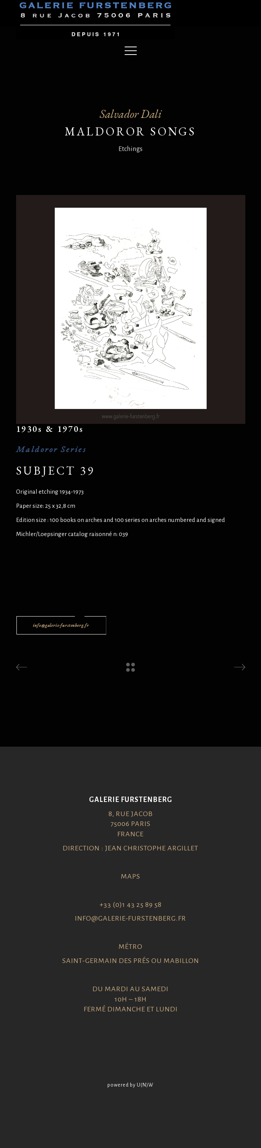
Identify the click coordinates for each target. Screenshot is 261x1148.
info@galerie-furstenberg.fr (130, 918)
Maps (130, 876)
